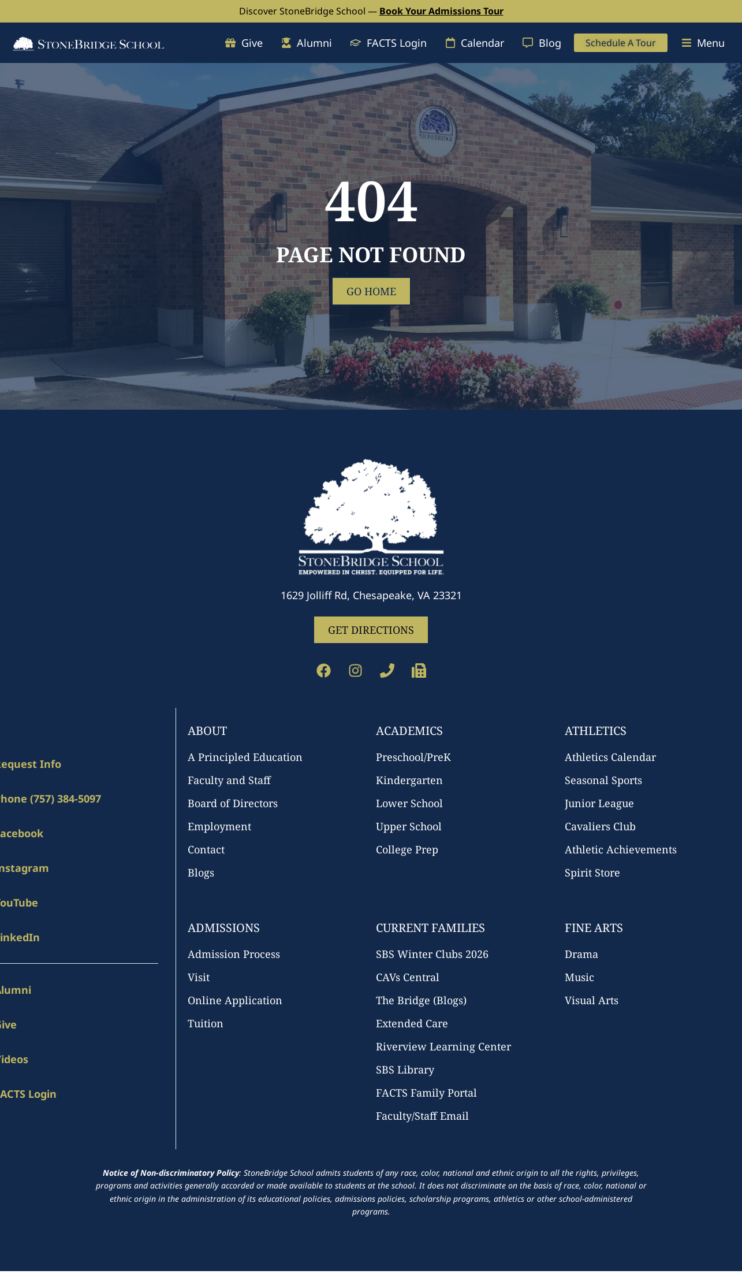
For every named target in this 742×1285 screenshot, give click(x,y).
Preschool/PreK (413, 757)
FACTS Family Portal (426, 1093)
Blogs (201, 872)
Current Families (430, 927)
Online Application (235, 1000)
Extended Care (412, 1023)
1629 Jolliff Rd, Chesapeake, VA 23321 (371, 595)
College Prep (407, 849)
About (207, 730)
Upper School (409, 826)
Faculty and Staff (229, 780)
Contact (206, 849)
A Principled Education (245, 757)
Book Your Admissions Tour (441, 11)
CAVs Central (407, 977)
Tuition (205, 1023)
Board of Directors (233, 803)
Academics (409, 730)
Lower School (409, 803)
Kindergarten (409, 780)
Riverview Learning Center (443, 1046)
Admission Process (234, 954)
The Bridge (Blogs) (421, 1000)
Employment (219, 826)
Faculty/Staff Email (422, 1116)
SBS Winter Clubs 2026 (432, 954)
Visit (199, 977)
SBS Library (405, 1069)
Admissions (224, 927)
